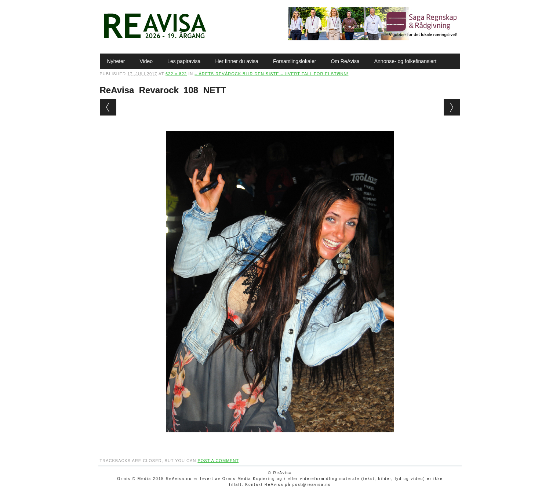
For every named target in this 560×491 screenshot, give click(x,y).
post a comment (218, 460)
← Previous (108, 107)
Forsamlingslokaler (294, 61)
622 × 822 (176, 74)
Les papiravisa (183, 61)
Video (146, 61)
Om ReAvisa (345, 61)
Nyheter (116, 61)
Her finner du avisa (236, 61)
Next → (452, 107)
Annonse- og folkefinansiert (405, 61)
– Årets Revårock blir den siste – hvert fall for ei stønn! (271, 74)
